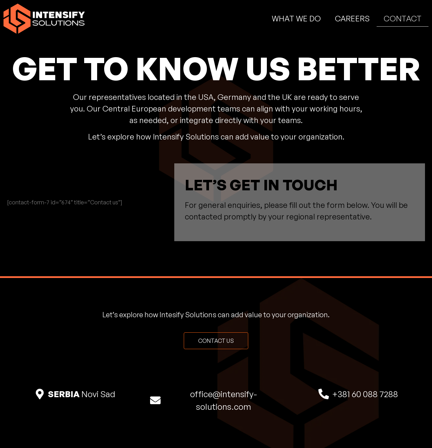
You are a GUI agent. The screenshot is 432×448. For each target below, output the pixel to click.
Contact (402, 18)
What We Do (296, 18)
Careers (352, 18)
